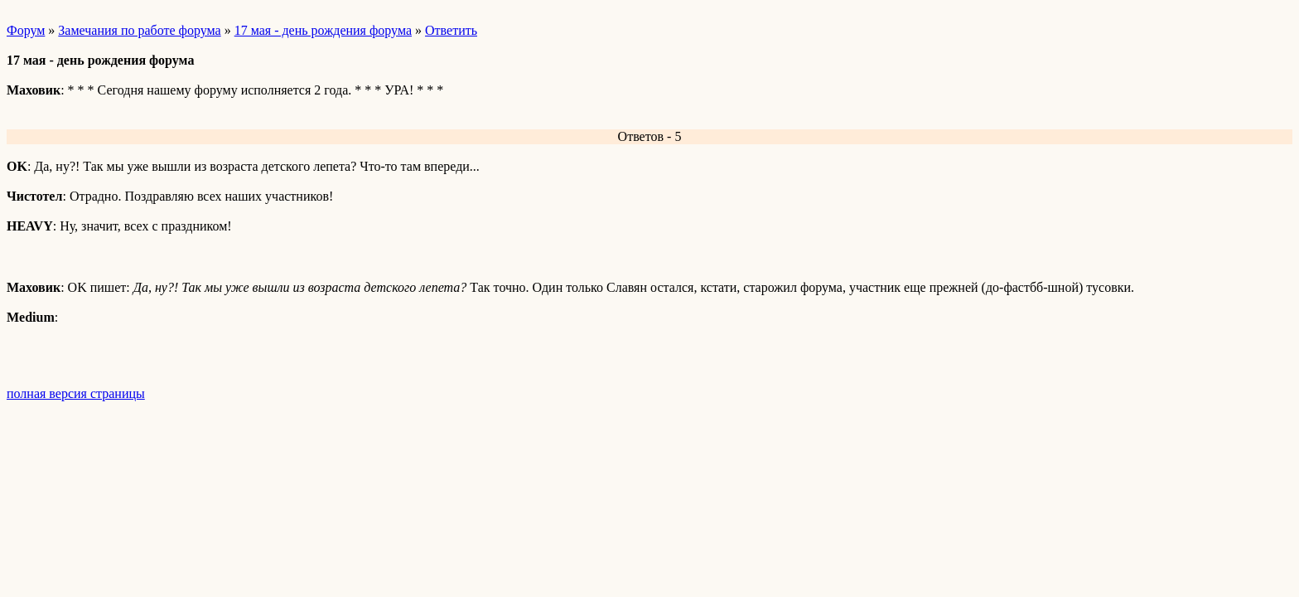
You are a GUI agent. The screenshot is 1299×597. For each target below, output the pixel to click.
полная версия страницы (76, 393)
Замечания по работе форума (139, 30)
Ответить (451, 30)
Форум (26, 30)
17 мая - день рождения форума (323, 30)
